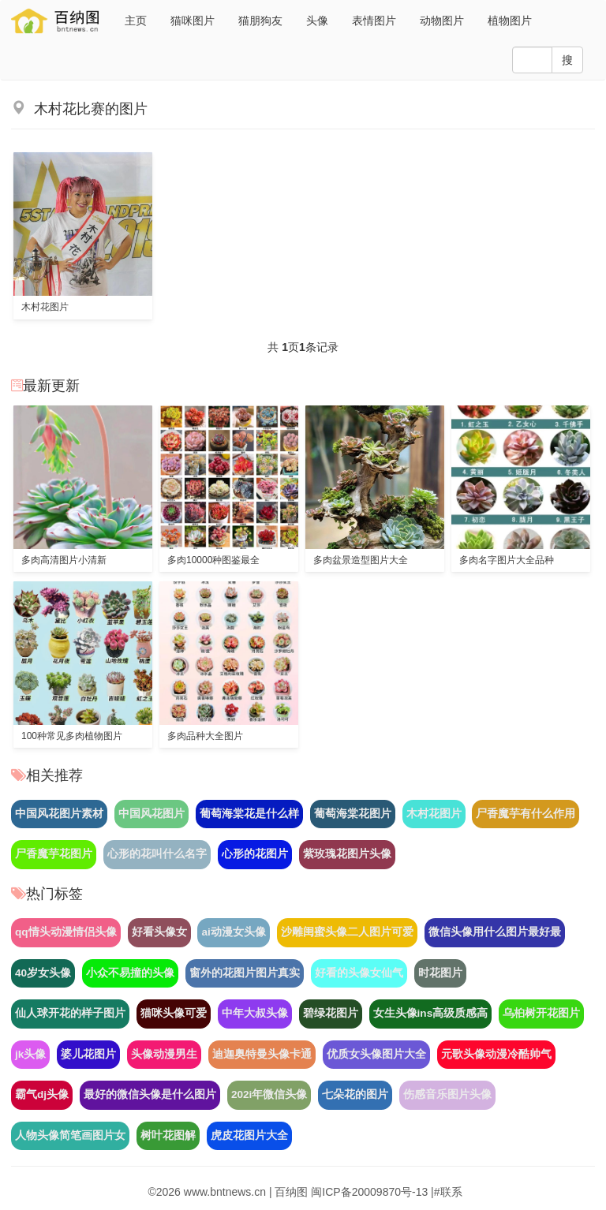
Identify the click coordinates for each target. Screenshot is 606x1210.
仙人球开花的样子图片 (70, 1013)
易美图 (58, 20)
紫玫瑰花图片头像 (347, 854)
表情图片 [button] (374, 20)
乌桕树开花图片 (541, 1013)
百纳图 (291, 1192)
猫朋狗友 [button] (260, 20)
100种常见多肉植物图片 (71, 735)
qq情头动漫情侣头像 (66, 932)
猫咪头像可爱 (173, 1013)
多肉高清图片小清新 (64, 560)
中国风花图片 (151, 814)
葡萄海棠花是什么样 (249, 814)
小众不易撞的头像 (130, 973)
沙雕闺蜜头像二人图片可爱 (347, 932)
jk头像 (30, 1054)
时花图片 (440, 973)
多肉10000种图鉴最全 (213, 560)
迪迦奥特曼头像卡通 (262, 1054)
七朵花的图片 (355, 1094)
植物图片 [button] (510, 20)
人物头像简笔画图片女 (70, 1135)
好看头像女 (159, 932)
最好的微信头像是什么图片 (150, 1094)
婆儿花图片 (88, 1054)
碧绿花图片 (330, 1013)
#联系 (448, 1192)
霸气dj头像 (42, 1094)
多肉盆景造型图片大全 (360, 560)
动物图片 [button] (442, 20)
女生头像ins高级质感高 (430, 1013)
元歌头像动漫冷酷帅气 (496, 1054)
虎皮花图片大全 (249, 1135)
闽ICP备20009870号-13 (369, 1192)
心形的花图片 (255, 854)
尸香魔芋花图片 (53, 854)
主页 (136, 20)
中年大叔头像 (255, 1013)
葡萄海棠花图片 (352, 814)
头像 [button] (317, 20)
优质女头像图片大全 (376, 1054)
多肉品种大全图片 (205, 735)
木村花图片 (45, 306)
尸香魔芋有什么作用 (525, 814)
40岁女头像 (43, 973)
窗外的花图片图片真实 (244, 973)
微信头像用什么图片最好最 (494, 932)
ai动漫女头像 (233, 932)
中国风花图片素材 (59, 814)
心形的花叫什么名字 (157, 854)
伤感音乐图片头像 (447, 1094)
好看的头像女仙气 (359, 973)
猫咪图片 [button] (192, 20)
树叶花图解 (168, 1135)
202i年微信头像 (269, 1094)
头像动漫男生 (164, 1054)
